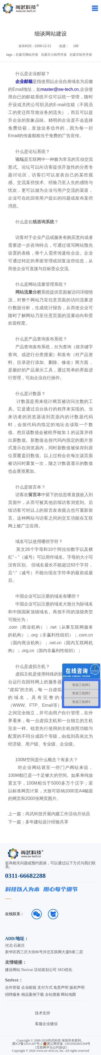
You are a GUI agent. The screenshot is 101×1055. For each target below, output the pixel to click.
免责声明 (60, 988)
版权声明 (77, 988)
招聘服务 (12, 995)
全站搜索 (52, 995)
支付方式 (45, 988)
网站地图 (68, 995)
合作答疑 (12, 988)
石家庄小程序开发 (54, 55)
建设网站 (12, 970)
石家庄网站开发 (27, 55)
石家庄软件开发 (80, 55)
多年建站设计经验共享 (46, 822)
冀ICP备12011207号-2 (27, 1043)
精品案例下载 (32, 995)
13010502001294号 (77, 1043)
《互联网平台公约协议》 (51, 1047)
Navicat (27, 970)
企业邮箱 (24, 81)
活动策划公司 (45, 970)
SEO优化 (65, 970)
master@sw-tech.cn (60, 89)
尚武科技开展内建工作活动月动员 (57, 814)
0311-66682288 (25, 875)
